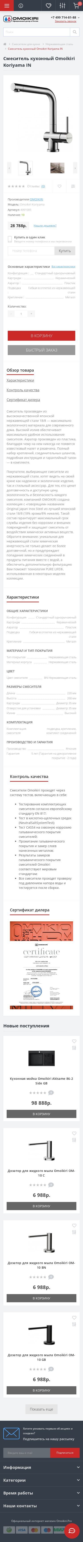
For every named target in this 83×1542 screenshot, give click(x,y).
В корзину (41, 335)
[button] (65, 17)
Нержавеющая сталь (59, 44)
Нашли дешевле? (45, 225)
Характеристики (20, 380)
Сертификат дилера (23, 399)
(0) (43, 186)
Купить (65, 250)
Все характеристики (63, 266)
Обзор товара (20, 370)
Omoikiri (36, 199)
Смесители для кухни (26, 44)
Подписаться (64, 1453)
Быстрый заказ (41, 350)
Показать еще (41, 1409)
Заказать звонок (65, 21)
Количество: (17, 306)
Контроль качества (23, 390)
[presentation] (9, 167)
